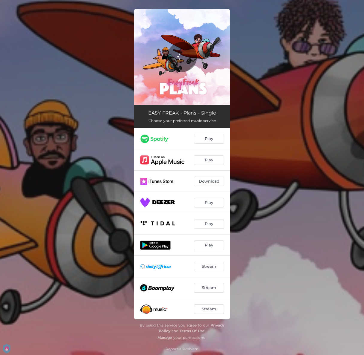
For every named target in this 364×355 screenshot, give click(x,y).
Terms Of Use (192, 331)
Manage (164, 337)
